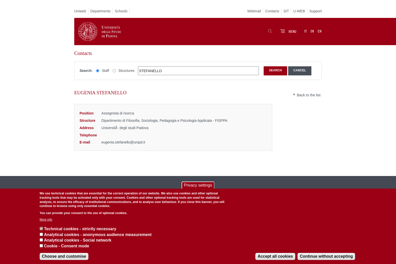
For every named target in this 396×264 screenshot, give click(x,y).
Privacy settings (198, 185)
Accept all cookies (275, 256)
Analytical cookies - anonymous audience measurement (98, 234)
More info (46, 219)
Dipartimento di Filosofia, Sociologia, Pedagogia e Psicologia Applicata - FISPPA (165, 121)
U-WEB (299, 11)
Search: (86, 71)
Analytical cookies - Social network (77, 240)
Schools (121, 11)
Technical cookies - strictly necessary (80, 229)
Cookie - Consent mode (66, 246)
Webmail (254, 11)
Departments (100, 11)
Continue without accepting (326, 256)
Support (315, 11)
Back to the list (308, 95)
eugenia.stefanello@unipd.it (123, 142)
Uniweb (80, 11)
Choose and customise (64, 256)
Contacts (272, 11)
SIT (286, 11)
